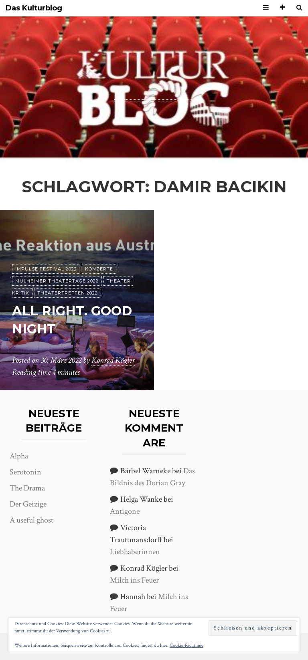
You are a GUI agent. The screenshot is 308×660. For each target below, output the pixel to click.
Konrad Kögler (113, 360)
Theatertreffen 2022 (67, 293)
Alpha (19, 456)
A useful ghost (31, 520)
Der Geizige (28, 504)
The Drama (27, 488)
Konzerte (99, 269)
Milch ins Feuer (134, 580)
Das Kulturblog (34, 8)
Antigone (125, 511)
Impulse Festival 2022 (46, 269)
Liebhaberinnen (135, 552)
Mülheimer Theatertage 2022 (57, 281)
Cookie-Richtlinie (186, 645)
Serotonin (25, 472)
